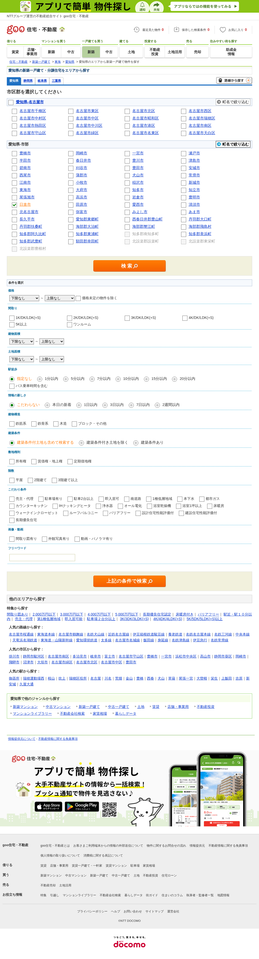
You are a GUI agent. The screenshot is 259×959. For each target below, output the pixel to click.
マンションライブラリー (32, 713)
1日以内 (90, 404)
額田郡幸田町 (87, 241)
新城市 (194, 182)
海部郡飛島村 (200, 226)
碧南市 (25, 168)
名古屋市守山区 (32, 133)
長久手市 (27, 219)
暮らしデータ (125, 713)
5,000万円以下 (126, 614)
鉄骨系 (43, 423)
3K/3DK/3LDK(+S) (134, 619)
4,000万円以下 (99, 614)
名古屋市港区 (143, 125)
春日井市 (83, 160)
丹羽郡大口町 (200, 219)
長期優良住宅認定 (157, 614)
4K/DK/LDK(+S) (201, 318)
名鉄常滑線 (219, 640)
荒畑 (118, 678)
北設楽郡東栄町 (202, 241)
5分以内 (77, 378)
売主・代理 (24, 499)
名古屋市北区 (143, 111)
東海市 (25, 190)
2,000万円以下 (44, 614)
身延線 (163, 640)
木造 (63, 423)
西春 (150, 678)
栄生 (214, 678)
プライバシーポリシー (92, 911)
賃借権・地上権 (50, 461)
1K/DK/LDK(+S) (28, 318)
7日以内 (143, 404)
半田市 (25, 160)
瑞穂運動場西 (33, 678)
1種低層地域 (162, 499)
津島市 (194, 160)
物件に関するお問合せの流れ (166, 845)
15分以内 (159, 378)
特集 (43, 895)
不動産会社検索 (72, 713)
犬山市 (138, 175)
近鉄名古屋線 (118, 634)
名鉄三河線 (223, 634)
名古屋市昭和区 (145, 118)
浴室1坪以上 (192, 506)
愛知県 (13, 80)
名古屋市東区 (87, 111)
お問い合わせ (133, 911)
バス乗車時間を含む (32, 386)
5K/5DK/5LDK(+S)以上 (205, 619)
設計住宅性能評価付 (158, 513)
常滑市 (194, 175)
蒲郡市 (81, 175)
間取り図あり (17, 614)
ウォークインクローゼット (37, 513)
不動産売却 (48, 885)
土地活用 (65, 885)
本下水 (189, 499)
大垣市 (42, 662)
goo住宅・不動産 (15, 845)
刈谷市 (81, 168)
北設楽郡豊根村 (33, 248)
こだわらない (28, 404)
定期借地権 (83, 461)
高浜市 (81, 197)
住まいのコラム (172, 895)
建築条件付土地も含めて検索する (45, 442)
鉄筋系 (21, 423)
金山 (129, 678)
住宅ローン (169, 875)
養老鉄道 (175, 634)
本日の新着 (61, 404)
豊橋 (139, 678)
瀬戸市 (194, 153)
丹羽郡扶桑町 (30, 226)
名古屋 (95, 678)
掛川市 (14, 656)
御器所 (14, 678)
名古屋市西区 (200, 111)
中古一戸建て (118, 707)
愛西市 (138, 204)
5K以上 (21, 324)
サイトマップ (154, 911)
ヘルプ (115, 911)
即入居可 (112, 499)
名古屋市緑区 (87, 133)
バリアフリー (120, 513)
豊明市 (194, 197)
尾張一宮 (186, 678)
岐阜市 (95, 656)
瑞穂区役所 (78, 678)
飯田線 (148, 640)
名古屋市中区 (87, 118)
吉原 (239, 678)
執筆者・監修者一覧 (200, 895)
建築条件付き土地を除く (107, 442)
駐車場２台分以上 (101, 619)
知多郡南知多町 (146, 234)
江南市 (25, 182)
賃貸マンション (116, 865)
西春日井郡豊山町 (147, 219)
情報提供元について (21, 739)
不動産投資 (205, 707)
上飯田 (226, 678)
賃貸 (155, 707)
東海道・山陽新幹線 (57, 640)
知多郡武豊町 (30, 241)
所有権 (21, 461)
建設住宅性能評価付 (201, 513)
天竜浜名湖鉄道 (24, 640)
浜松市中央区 (186, 656)
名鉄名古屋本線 (198, 634)
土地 (140, 707)
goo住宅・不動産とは (55, 845)
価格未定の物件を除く (99, 298)
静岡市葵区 (223, 656)
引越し (54, 895)
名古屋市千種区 (32, 111)
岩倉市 (138, 197)
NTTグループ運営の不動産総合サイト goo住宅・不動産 (48, 16)
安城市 (194, 168)
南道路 (136, 499)
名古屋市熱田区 (32, 125)
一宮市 (138, 153)
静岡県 (28, 80)
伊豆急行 (200, 640)
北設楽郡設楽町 (146, 241)
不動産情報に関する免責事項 (58, 739)
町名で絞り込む (235, 102)
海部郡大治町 (87, 226)
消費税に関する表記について (103, 855)
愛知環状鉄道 (86, 640)
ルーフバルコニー (84, 513)
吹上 (62, 678)
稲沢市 (138, 182)
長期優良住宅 (26, 520)
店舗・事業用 (178, 707)
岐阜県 (42, 80)
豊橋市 (25, 153)
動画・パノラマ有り (97, 539)
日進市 (25, 204)
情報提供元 (197, 845)
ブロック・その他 (92, 423)
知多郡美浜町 (200, 234)
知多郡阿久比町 (32, 234)
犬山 (161, 678)
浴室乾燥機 (162, 506)
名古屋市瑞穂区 (202, 118)
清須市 (194, 204)
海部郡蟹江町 (143, 226)
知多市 (138, 190)
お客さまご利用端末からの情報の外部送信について (108, 845)
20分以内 (187, 378)
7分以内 (104, 378)
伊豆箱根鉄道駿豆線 (149, 634)
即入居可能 (73, 619)
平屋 (19, 480)
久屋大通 (26, 684)
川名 (108, 678)
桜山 (51, 678)
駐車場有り (53, 499)
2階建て (40, 480)
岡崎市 (81, 153)
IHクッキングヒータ (75, 506)
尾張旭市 (27, 197)
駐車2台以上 (84, 499)
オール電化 (133, 506)
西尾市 (25, 175)
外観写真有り (59, 539)
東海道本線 (46, 634)
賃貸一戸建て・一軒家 (87, 865)
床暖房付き (184, 614)
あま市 (194, 212)
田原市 (81, 204)
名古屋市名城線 (127, 640)
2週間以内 (171, 404)
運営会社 (173, 911)
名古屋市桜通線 (21, 634)
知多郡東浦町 (87, 234)
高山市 (205, 656)
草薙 (171, 678)
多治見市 (80, 656)
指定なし (24, 378)
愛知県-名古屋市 (30, 102)
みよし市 (139, 212)
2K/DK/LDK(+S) (85, 318)
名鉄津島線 (180, 640)
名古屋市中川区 (89, 125)
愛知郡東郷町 (87, 219)
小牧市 (81, 182)
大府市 (81, 190)
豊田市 (138, 168)
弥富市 (81, 212)
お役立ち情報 (12, 894)
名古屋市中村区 (32, 118)
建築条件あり (152, 442)
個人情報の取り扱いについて (60, 855)
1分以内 (51, 378)
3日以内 (116, 404)
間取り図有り (26, 539)
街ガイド (152, 895)
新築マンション (25, 707)
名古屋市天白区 (202, 133)
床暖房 (218, 506)
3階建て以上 (68, 480)
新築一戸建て (89, 707)
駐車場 (135, 865)
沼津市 (28, 662)
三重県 (56, 80)
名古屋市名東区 (145, 133)
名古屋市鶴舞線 (70, 634)
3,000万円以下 (71, 614)
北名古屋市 (28, 212)
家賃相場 (100, 713)
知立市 (194, 190)
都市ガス (213, 499)
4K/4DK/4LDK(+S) (167, 619)
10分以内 (131, 378)
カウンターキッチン (32, 506)
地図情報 (223, 895)
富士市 (109, 656)
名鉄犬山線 (95, 634)
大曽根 (202, 678)
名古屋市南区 (200, 125)
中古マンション (58, 707)
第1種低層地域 (48, 619)
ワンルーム (82, 324)
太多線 (106, 640)
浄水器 (107, 506)
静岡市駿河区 (33, 656)
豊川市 (138, 160)
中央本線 (242, 634)
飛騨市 (14, 662)
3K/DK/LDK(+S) (143, 318)
